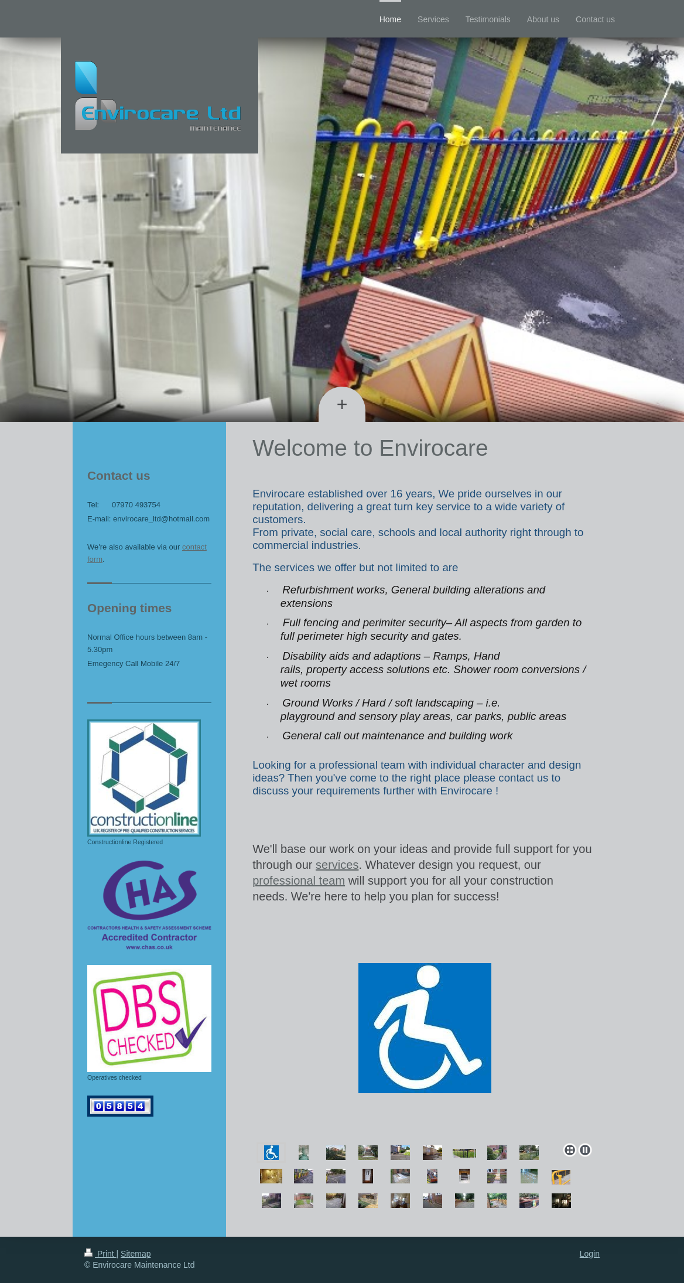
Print (100, 1253)
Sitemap (136, 1253)
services (337, 864)
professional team (298, 880)
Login (590, 1253)
